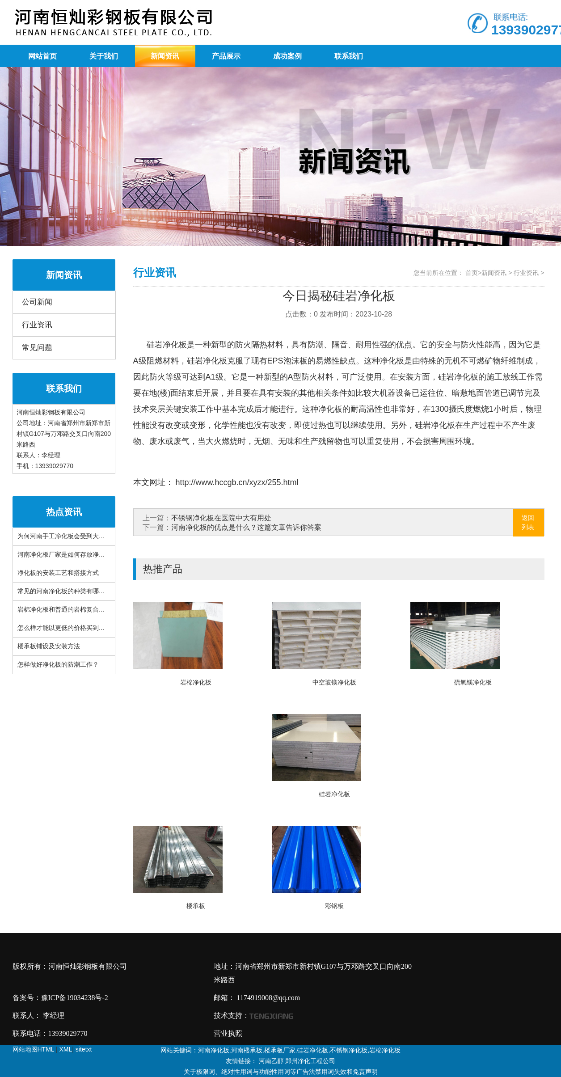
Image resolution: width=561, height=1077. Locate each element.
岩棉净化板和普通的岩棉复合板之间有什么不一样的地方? (97, 609)
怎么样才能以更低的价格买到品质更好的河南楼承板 (89, 628)
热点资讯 (64, 512)
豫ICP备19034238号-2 (74, 997)
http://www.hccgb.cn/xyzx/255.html (236, 482)
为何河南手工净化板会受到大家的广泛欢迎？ (80, 536)
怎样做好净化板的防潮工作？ (58, 664)
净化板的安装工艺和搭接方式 (58, 573)
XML (65, 1049)
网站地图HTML (34, 1049)
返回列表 (528, 522)
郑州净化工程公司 (310, 1060)
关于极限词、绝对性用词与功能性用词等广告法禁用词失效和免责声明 (281, 1071)
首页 (471, 272)
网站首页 (42, 56)
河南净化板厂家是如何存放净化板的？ (70, 554)
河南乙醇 (271, 1060)
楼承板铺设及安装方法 (48, 646)
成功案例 (287, 56)
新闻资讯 (165, 56)
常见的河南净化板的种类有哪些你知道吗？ (76, 591)
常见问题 (37, 347)
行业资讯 (37, 325)
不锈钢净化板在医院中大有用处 (221, 518)
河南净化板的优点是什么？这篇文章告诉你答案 (246, 527)
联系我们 (348, 56)
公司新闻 (37, 302)
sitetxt (84, 1049)
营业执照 (228, 1033)
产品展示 (226, 56)
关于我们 (103, 56)
